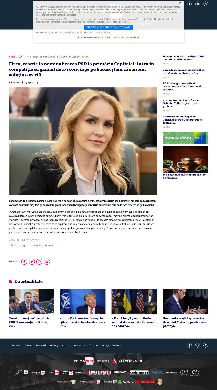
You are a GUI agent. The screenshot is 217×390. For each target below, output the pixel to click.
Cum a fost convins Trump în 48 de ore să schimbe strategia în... (184, 71)
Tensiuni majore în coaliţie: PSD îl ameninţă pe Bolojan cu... (184, 58)
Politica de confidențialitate (50, 346)
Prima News (84, 361)
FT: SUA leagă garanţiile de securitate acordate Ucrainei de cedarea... (182, 87)
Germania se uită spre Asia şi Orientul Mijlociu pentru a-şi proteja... (181, 103)
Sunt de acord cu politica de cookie (108, 27)
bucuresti (50, 245)
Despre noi (16, 346)
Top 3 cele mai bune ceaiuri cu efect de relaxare (184, 176)
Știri (20, 57)
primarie (36, 245)
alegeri (23, 245)
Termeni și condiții (99, 346)
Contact (116, 346)
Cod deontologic (77, 346)
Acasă (12, 57)
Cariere (29, 346)
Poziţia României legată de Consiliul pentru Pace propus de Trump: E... (183, 120)
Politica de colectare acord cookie (94, 37)
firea (13, 245)
